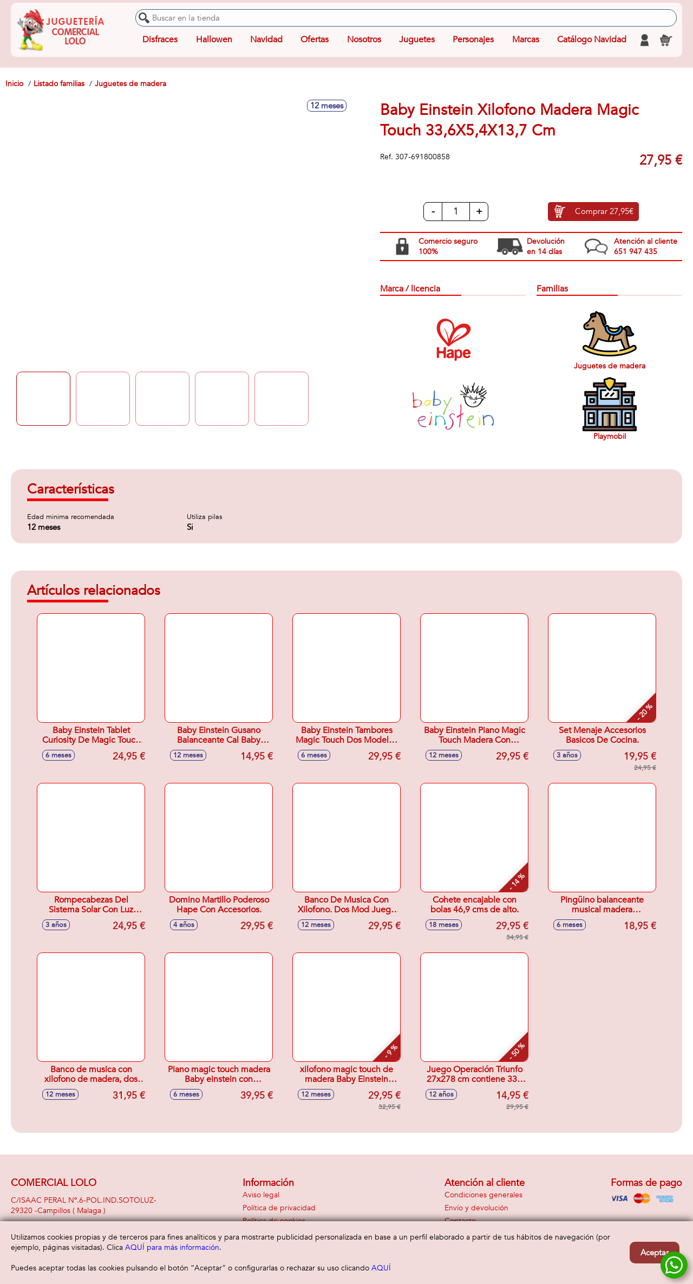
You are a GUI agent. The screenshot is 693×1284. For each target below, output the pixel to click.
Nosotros (363, 40)
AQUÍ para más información (172, 1247)
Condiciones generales (483, 1195)
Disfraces (160, 40)
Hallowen (214, 40)
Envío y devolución (476, 1208)
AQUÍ (381, 1268)
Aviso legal (261, 1195)
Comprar (604, 211)
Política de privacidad (279, 1208)
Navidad (266, 40)
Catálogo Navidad (591, 40)
